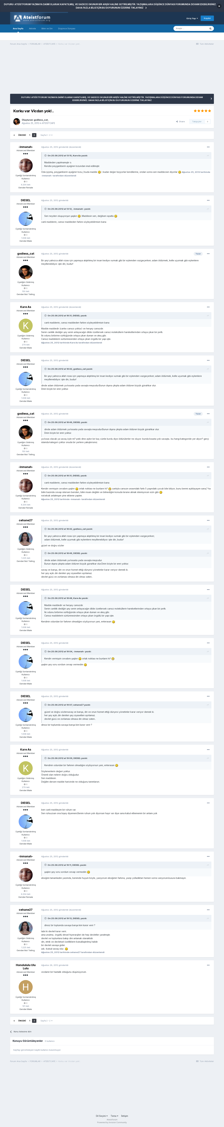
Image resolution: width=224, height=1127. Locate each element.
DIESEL (25, 200)
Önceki (22, 135)
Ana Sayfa (18, 30)
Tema (114, 1116)
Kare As (25, 307)
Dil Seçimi (102, 1116)
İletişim (124, 1116)
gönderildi (54, 147)
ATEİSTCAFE (48, 123)
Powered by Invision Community (112, 1122)
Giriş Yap (192, 18)
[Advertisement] (66, 72)
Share (180, 121)
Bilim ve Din (47, 28)
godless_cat (41, 120)
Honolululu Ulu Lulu (26, 966)
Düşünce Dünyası (66, 28)
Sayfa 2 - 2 (46, 135)
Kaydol (207, 18)
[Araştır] (190, 28)
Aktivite (32, 28)
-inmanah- (26, 147)
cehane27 (26, 520)
